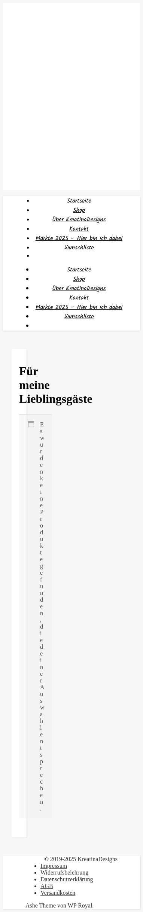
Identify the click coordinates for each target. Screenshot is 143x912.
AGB (46, 886)
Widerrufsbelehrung (64, 872)
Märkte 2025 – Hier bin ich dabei (79, 238)
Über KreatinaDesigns (79, 219)
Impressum (53, 866)
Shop (79, 210)
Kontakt (79, 229)
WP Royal (80, 905)
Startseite (79, 201)
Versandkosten (57, 893)
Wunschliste (79, 247)
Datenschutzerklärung (66, 879)
